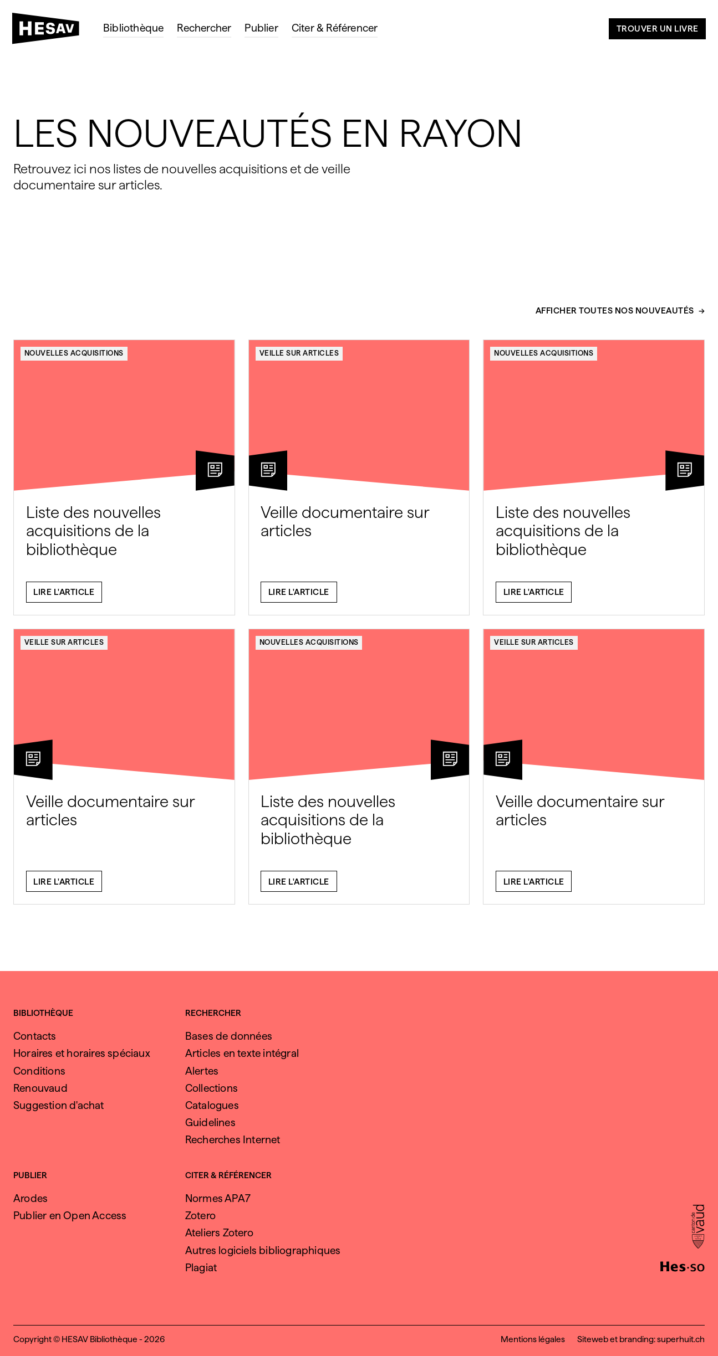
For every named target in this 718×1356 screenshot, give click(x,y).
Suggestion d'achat (58, 1105)
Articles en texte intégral (242, 1053)
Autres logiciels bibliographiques (263, 1250)
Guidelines (210, 1122)
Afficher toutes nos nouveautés (615, 316)
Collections (211, 1088)
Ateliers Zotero (219, 1232)
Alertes (201, 1071)
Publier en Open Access (69, 1215)
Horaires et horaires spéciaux (81, 1053)
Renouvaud (40, 1088)
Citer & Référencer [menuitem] (335, 28)
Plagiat (201, 1267)
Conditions (39, 1071)
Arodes (30, 1198)
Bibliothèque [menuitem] (133, 28)
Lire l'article (63, 598)
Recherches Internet (233, 1139)
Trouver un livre (658, 28)
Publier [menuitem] (261, 28)
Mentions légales (533, 1339)
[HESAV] (50, 31)
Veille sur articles (299, 359)
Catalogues (212, 1105)
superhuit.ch (681, 1339)
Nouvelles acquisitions (74, 359)
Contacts (35, 1036)
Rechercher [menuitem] (204, 28)
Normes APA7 (218, 1198)
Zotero (200, 1215)
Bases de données (228, 1036)
